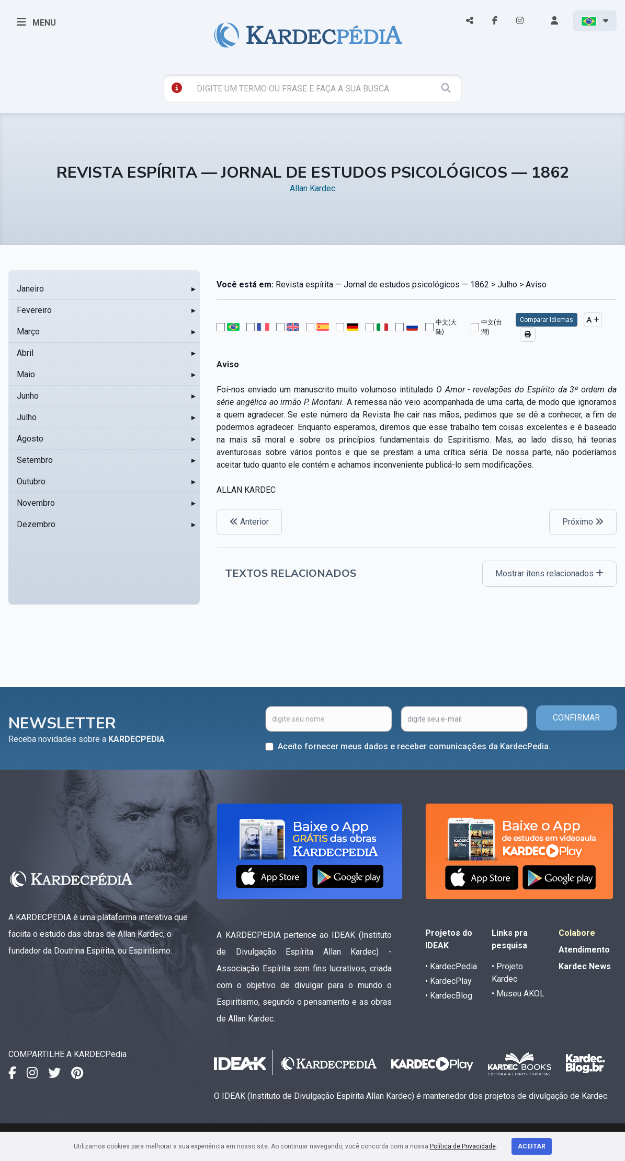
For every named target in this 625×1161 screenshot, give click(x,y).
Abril (25, 353)
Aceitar (532, 1146)
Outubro (31, 481)
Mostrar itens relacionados (549, 573)
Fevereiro (34, 310)
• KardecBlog (448, 996)
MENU (36, 22)
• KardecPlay (448, 981)
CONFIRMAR (576, 718)
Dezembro (36, 524)
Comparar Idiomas (546, 319)
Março (28, 331)
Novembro (36, 503)
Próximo (583, 522)
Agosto (30, 439)
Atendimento (584, 950)
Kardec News (585, 966)
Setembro (35, 460)
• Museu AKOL (518, 994)
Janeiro (30, 289)
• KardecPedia (451, 966)
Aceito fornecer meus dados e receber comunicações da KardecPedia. (414, 746)
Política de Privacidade (463, 1146)
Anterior (249, 522)
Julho (27, 417)
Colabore (577, 933)
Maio (26, 374)
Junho (28, 396)
